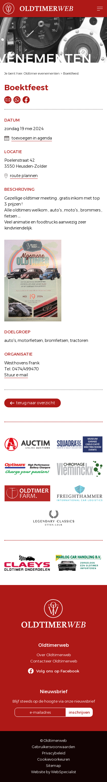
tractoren (79, 340)
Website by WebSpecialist (53, 772)
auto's (10, 340)
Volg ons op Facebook (57, 671)
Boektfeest (71, 73)
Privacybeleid (53, 753)
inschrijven (79, 712)
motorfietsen (30, 340)
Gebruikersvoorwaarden (53, 747)
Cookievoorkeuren (53, 759)
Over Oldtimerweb (54, 654)
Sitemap (53, 765)
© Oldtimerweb (53, 740)
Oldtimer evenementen (42, 73)
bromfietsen (56, 340)
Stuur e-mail (16, 374)
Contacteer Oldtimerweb (53, 661)
